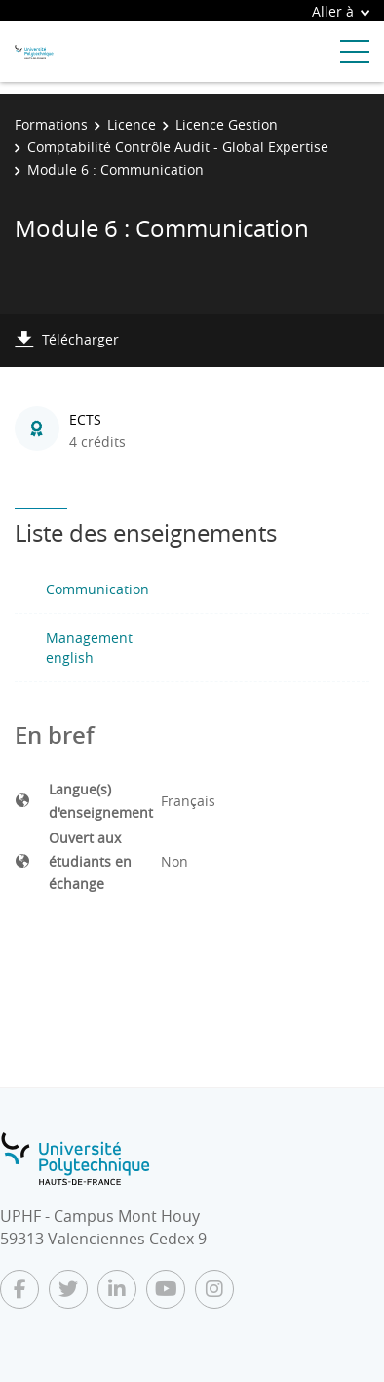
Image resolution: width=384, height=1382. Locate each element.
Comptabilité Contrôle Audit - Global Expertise (177, 147)
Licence (131, 124)
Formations (51, 124)
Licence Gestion (226, 124)
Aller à (340, 11)
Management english (89, 648)
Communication (97, 589)
